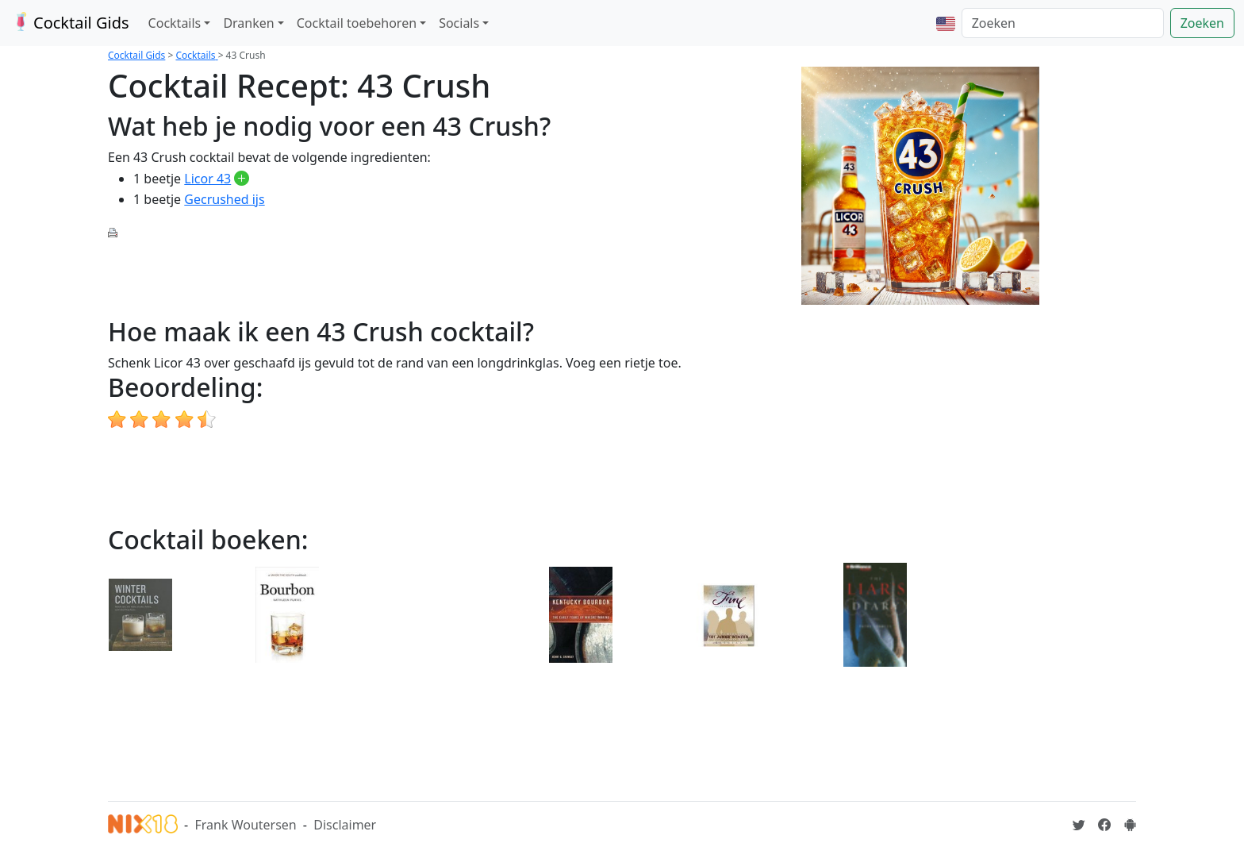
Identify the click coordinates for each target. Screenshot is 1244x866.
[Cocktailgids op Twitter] (1079, 824)
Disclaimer (344, 824)
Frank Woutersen (245, 824)
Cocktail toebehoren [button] (357, 23)
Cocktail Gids (69, 22)
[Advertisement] (396, 276)
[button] (946, 23)
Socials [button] (459, 23)
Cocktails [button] (175, 23)
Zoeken (1202, 23)
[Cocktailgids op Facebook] (1104, 824)
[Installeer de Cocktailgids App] (1129, 824)
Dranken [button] (248, 23)
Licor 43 (207, 178)
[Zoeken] (1063, 23)
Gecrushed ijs (224, 199)
